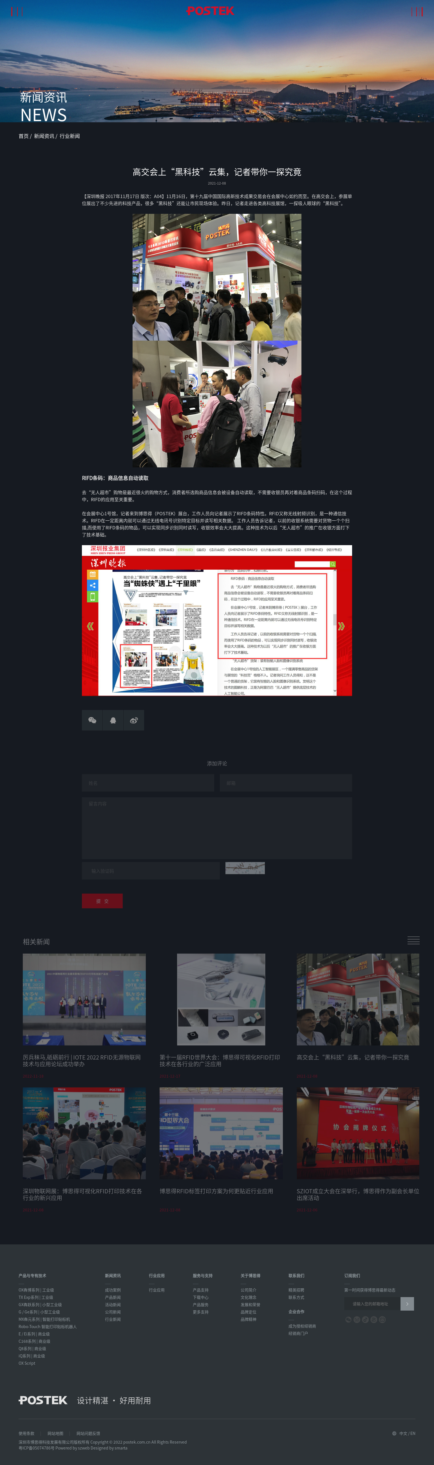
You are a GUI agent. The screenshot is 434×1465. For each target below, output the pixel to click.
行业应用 (157, 1290)
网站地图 (55, 1433)
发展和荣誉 (250, 1304)
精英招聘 (296, 1290)
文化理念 (248, 1297)
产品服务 (201, 1304)
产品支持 (201, 1290)
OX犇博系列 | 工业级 (36, 1290)
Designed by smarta (109, 1448)
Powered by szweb (72, 1448)
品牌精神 (248, 1319)
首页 (24, 135)
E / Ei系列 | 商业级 (34, 1334)
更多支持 (201, 1312)
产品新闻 (113, 1297)
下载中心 (201, 1297)
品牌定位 (248, 1312)
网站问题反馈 (88, 1433)
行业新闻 (70, 135)
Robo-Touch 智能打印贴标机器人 (48, 1326)
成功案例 (113, 1290)
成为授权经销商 (302, 1326)
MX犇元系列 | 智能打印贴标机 (44, 1319)
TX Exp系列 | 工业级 (36, 1297)
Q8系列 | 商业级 (32, 1348)
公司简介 (248, 1290)
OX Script (27, 1363)
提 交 (102, 903)
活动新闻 (113, 1304)
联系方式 (296, 1297)
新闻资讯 (44, 135)
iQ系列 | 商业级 (32, 1356)
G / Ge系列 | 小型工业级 (39, 1312)
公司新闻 (113, 1312)
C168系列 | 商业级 (34, 1341)
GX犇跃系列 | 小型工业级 (40, 1304)
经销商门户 (298, 1333)
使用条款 (26, 1433)
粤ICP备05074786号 (37, 1448)
